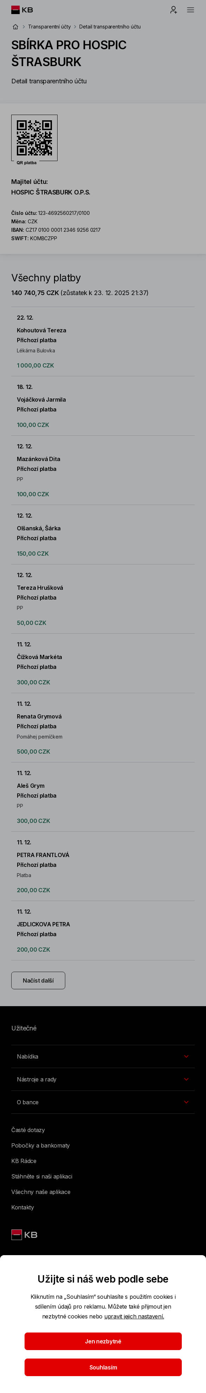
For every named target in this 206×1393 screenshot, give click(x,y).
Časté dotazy (28, 1129)
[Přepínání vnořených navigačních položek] (103, 1056)
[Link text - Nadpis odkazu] (25, 1234)
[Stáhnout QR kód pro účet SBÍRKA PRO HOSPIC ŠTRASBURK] (34, 140)
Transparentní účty (49, 27)
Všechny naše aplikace (41, 1191)
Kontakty (22, 1207)
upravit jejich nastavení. (134, 1316)
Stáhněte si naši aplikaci (41, 1176)
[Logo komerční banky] (27, 10)
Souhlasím (103, 1367)
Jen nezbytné (103, 1341)
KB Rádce (23, 1160)
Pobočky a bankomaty (40, 1145)
